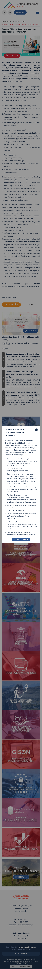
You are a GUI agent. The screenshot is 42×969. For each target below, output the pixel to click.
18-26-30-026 (28, 481)
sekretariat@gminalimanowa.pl (17, 471)
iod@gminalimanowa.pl (19, 483)
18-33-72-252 (14, 468)
